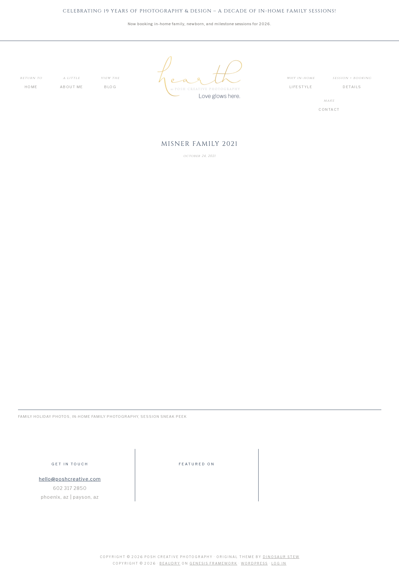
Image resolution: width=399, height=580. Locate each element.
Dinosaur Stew (281, 557)
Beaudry (169, 563)
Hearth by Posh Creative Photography (200, 78)
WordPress (254, 563)
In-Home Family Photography (105, 416)
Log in (278, 563)
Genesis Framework (213, 563)
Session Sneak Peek (163, 416)
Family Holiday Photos (44, 416)
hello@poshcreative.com (70, 479)
